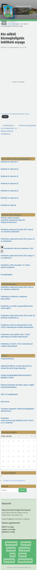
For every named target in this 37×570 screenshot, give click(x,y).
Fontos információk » (11, 215)
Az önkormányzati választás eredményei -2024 (17, 248)
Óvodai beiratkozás (7, 359)
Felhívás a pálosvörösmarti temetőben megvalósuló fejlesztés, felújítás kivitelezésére (13, 220)
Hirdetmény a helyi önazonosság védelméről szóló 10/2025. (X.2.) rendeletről (17, 420)
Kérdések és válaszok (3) (9, 191)
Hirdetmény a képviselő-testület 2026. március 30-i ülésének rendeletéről (17, 288)
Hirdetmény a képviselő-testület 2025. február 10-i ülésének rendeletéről (17, 230)
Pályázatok (22, 555)
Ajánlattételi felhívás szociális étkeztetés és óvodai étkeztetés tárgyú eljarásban (16, 367)
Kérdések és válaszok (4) (9, 183)
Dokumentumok (9, 560)
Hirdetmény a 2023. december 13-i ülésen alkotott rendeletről (9, 129)
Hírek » (4, 355)
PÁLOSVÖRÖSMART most (18, 147)
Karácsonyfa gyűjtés (27, 126)
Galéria (12, 555)
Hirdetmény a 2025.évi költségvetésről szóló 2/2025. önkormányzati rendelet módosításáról (17, 326)
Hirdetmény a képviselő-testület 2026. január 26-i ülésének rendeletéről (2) (18, 316)
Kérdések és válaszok (8, 205)
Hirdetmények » (9, 284)
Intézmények (11, 549)
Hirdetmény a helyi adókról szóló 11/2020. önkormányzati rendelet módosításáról (15, 335)
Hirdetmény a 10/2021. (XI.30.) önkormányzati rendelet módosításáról (17, 345)
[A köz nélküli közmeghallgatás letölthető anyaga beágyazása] (18, 81)
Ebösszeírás (5, 402)
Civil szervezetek (24, 549)
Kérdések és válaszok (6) (9, 169)
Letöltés (5, 116)
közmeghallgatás (13, 24)
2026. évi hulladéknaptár (9, 394)
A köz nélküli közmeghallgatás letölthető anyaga (15, 114)
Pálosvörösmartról (11, 543)
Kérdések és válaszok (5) (9, 176)
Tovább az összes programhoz (14, 480)
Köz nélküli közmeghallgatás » (16, 159)
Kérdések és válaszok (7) (9, 162)
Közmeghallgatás (7, 275)
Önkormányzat (25, 543)
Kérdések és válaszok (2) (9, 198)
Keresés (22, 490)
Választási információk (25, 560)
